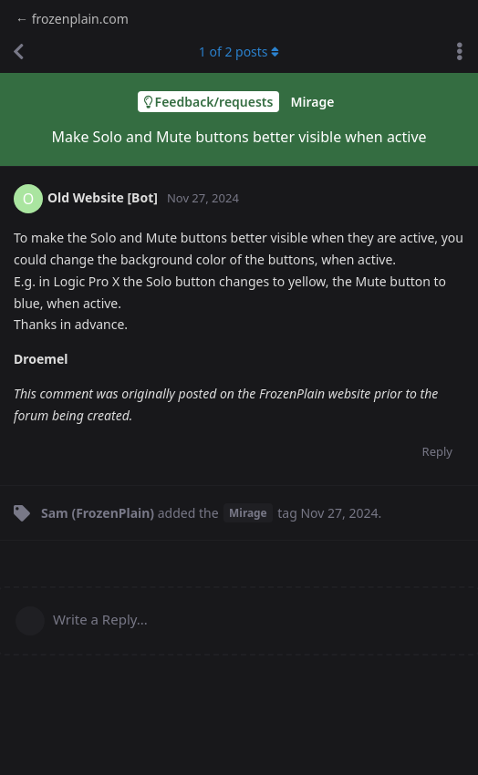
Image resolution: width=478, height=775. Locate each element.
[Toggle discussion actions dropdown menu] (460, 52)
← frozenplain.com (72, 18)
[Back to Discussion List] (18, 52)
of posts (239, 51)
